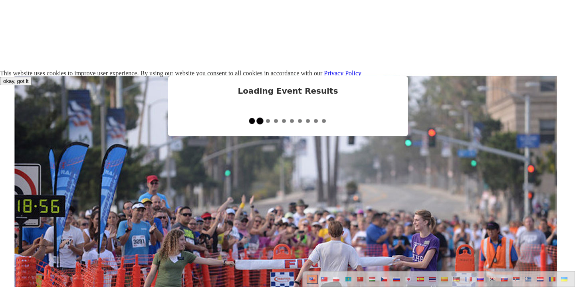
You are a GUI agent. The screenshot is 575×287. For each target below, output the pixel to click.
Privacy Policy (342, 73)
